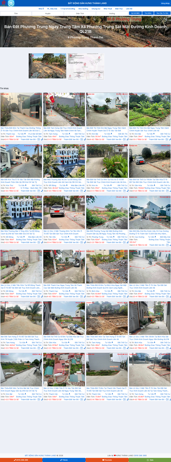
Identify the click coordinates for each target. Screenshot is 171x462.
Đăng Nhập (165, 3)
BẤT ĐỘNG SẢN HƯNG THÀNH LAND (40, 455)
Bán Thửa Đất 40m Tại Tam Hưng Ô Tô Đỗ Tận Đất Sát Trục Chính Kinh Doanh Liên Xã (106, 338)
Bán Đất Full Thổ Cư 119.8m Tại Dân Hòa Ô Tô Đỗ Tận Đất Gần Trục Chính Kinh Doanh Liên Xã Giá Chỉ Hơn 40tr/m (149, 181)
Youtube (107, 460)
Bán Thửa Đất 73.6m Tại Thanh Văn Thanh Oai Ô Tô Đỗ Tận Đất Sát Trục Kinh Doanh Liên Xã (106, 389)
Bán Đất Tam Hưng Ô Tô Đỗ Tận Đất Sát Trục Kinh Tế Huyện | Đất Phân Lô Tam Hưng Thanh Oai (20, 338)
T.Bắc (121, 251)
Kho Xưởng (83, 9)
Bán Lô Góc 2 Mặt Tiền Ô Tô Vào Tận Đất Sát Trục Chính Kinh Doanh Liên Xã (148, 286)
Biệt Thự (119, 9)
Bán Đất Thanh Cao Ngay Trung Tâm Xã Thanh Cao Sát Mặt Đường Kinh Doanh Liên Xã (63, 286)
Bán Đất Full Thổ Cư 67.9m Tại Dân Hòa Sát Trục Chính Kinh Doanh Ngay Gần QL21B (64, 338)
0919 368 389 (140, 455)
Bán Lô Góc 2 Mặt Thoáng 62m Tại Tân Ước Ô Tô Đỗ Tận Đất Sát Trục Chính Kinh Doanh (63, 232)
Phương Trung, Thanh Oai (86, 37)
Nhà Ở (41, 9)
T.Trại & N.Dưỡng (68, 9)
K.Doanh (27, 145)
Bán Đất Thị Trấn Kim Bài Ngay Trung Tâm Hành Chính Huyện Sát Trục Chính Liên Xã (149, 129)
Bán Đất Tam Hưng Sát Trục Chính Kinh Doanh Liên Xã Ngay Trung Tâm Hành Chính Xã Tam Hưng (63, 129)
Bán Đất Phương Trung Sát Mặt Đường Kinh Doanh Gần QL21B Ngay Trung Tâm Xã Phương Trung (106, 232)
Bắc (34, 197)
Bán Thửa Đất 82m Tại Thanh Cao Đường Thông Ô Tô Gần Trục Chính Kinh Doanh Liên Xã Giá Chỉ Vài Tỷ (21, 129)
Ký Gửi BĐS (135, 13)
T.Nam (121, 145)
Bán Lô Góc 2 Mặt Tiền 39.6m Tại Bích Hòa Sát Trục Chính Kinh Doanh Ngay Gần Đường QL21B (149, 338)
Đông (164, 145)
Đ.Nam (76, 94)
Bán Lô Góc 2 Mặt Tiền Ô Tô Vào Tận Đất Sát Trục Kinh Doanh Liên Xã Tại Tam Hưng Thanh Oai (148, 389)
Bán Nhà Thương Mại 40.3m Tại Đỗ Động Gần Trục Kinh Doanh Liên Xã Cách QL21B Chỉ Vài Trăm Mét (62, 181)
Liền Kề (129, 9)
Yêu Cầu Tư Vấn (162, 13)
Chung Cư (96, 9)
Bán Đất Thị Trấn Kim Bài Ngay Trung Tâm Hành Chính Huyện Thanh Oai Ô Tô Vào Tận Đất (106, 129)
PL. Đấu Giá (52, 9)
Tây (77, 251)
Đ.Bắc (119, 94)
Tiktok (64, 460)
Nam (36, 94)
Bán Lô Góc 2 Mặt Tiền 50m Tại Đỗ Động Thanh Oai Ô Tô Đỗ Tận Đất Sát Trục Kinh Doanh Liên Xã (20, 286)
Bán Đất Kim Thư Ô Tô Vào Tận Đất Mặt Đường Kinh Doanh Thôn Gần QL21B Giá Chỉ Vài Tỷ (20, 180)
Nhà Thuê (108, 9)
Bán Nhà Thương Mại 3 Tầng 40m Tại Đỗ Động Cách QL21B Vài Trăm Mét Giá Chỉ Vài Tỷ (20, 232)
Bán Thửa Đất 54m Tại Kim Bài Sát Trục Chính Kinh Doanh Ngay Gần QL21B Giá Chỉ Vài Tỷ (20, 389)
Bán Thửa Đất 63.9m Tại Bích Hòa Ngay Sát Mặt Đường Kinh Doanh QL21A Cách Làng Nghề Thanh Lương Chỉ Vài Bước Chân (106, 286)
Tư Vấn (22, 134)
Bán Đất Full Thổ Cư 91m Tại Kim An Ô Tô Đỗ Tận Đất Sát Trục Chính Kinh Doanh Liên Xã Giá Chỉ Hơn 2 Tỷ (106, 181)
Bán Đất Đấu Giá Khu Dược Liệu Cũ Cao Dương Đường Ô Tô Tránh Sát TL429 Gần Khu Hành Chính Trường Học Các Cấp (149, 232)
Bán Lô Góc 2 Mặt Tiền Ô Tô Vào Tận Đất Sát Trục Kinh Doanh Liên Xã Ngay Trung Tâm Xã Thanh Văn (62, 389)
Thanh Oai (4, 94)
